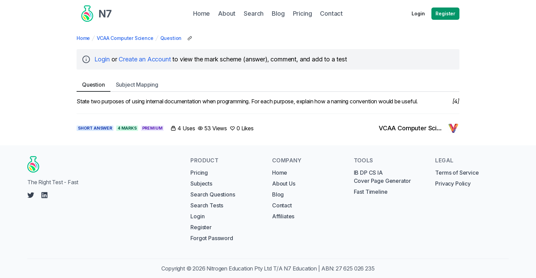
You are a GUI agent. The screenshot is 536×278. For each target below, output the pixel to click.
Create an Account (145, 59)
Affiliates (283, 216)
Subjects (201, 183)
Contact (282, 205)
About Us (283, 183)
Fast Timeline (371, 191)
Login (418, 13)
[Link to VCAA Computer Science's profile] (419, 128)
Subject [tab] (137, 84)
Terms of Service (457, 172)
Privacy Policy (453, 183)
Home (83, 38)
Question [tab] (93, 84)
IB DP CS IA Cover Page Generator (382, 176)
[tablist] (268, 85)
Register (445, 13)
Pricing (199, 172)
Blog (278, 194)
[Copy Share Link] (189, 38)
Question (171, 38)
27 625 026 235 (355, 268)
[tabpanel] (268, 101)
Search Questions (212, 194)
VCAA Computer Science (125, 38)
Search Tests (206, 205)
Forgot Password (211, 238)
